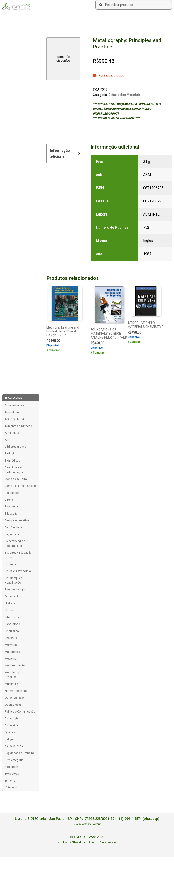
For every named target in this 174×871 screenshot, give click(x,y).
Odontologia (13, 704)
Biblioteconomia (15, 446)
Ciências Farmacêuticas (20, 485)
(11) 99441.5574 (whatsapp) (138, 819)
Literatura (11, 638)
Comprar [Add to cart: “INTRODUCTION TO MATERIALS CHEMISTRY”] (135, 342)
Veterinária (12, 787)
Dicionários (12, 492)
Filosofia (10, 564)
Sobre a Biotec (13, 17)
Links (56, 17)
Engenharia (12, 534)
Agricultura (12, 412)
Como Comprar (38, 17)
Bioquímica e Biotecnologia (14, 470)
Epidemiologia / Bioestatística (15, 543)
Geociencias (13, 596)
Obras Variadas (15, 697)
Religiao (10, 739)
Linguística (12, 631)
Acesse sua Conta (16, 26)
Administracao (14, 405)
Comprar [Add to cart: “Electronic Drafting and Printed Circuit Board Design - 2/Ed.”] (54, 350)
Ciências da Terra (16, 479)
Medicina (11, 658)
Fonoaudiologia (15, 589)
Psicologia (11, 718)
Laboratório (12, 624)
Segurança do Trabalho (20, 753)
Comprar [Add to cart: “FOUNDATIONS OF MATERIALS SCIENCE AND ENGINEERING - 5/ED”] (98, 352)
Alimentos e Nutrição (18, 426)
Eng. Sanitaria (13, 527)
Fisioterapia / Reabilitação (13, 580)
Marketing (11, 644)
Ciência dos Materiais (124, 95)
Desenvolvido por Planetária (87, 824)
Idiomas (10, 610)
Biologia (10, 453)
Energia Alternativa (17, 520)
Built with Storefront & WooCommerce (87, 842)
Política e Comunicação (20, 711)
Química (10, 732)
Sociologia (12, 766)
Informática (12, 617)
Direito (9, 499)
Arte (7, 440)
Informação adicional (60, 153)
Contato (70, 17)
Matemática (12, 651)
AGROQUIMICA (14, 419)
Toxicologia (12, 773)
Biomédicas (12, 460)
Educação (11, 513)
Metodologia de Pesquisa (15, 675)
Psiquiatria (11, 725)
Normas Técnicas (16, 691)
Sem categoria (14, 760)
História (10, 603)
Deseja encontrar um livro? (97, 17)
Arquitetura (12, 432)
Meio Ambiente (15, 665)
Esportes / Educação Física (18, 555)
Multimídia (11, 684)
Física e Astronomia (18, 571)
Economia (11, 506)
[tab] (64, 153)
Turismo (10, 780)
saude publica (14, 746)
